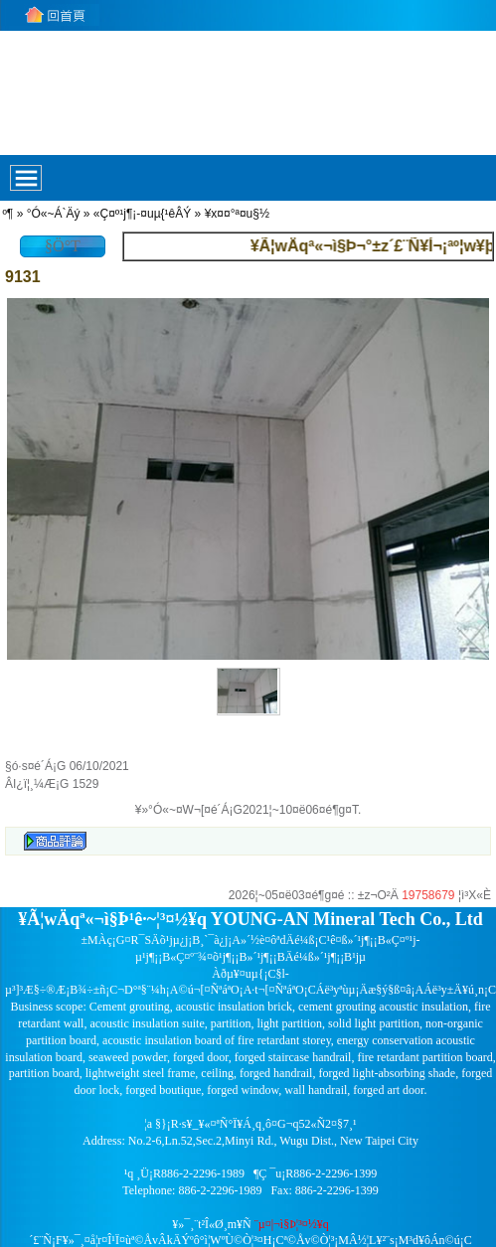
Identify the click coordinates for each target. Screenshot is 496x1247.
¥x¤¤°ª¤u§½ (237, 214)
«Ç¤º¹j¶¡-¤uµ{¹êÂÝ (142, 214)
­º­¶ (7, 214)
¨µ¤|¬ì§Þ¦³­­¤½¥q (291, 1224)
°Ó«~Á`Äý (54, 214)
